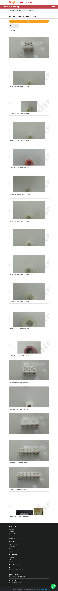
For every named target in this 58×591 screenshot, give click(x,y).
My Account (12, 557)
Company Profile (13, 534)
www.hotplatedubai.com (16, 582)
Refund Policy (12, 549)
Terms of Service (13, 544)
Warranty (11, 551)
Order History (12, 561)
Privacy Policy (12, 546)
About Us (11, 529)
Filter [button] (29, 21)
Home (10, 10)
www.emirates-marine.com (17, 576)
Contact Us (12, 538)
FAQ (10, 536)
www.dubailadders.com (16, 569)
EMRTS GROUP (43, 589)
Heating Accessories (17, 10)
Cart (10, 559)
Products (11, 531)
